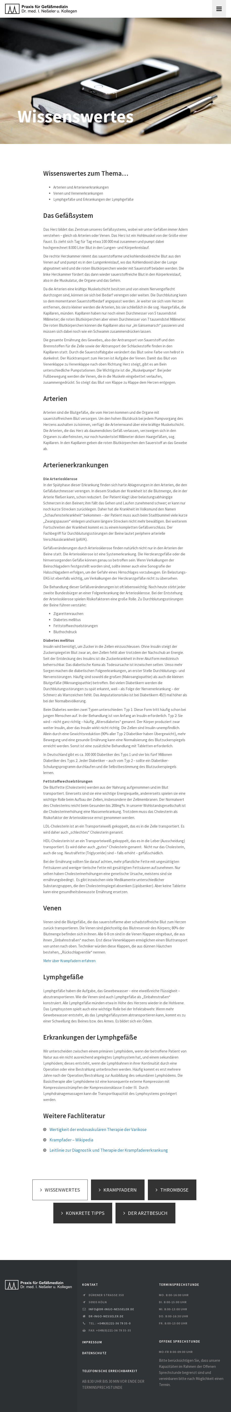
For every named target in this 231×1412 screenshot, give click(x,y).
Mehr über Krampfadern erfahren (69, 960)
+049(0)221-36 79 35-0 (114, 1323)
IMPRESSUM (92, 1342)
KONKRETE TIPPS (81, 1213)
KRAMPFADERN (116, 1190)
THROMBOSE (171, 1190)
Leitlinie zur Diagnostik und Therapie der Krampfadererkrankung (109, 1150)
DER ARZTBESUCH (144, 1213)
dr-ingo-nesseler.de (106, 1316)
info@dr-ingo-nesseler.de (111, 1309)
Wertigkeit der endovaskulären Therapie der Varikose (98, 1129)
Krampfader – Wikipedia (71, 1140)
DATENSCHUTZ (94, 1353)
